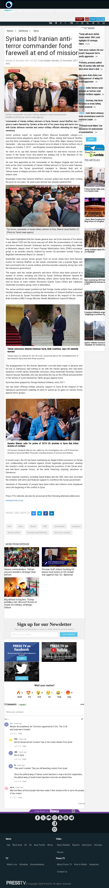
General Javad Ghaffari (37, 532)
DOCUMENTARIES (89, 11)
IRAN (20, 11)
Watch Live (12, 864)
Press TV (60, 858)
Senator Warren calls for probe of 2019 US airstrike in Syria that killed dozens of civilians (42, 444)
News (10, 30)
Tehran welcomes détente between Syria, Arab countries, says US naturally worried (42, 350)
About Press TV (64, 864)
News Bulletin (63, 845)
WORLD (12, 11)
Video (58, 839)
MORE (91, 139)
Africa (50, 845)
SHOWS (77, 11)
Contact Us (62, 871)
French (93, 19)
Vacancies (94, 864)
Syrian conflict (14, 532)
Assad (33, 526)
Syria (36, 30)
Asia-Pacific (39, 845)
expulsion (76, 526)
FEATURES (50, 11)
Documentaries (37, 864)
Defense (23, 30)
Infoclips (98, 845)
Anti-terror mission (62, 532)
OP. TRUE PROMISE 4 (64, 11)
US (25, 845)
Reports (76, 845)
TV (7, 858)
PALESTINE (39, 11)
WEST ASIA (29, 11)
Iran (9, 526)
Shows (60, 852)
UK (30, 845)
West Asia (17, 845)
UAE (45, 526)
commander (59, 526)
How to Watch (80, 864)
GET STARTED (69, 634)
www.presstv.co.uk (14, 500)
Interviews (87, 845)
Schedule (23, 864)
